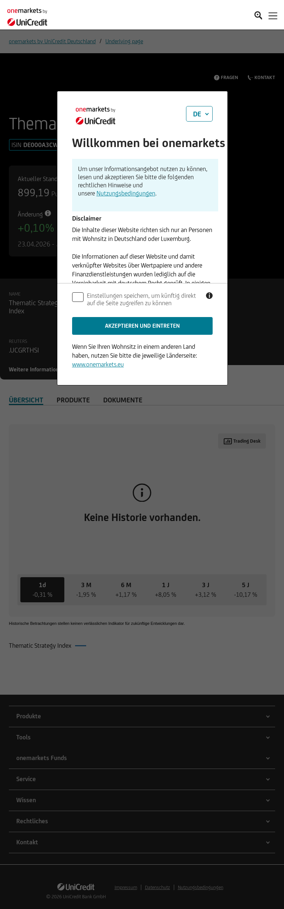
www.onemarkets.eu (98, 364)
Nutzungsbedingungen (126, 193)
